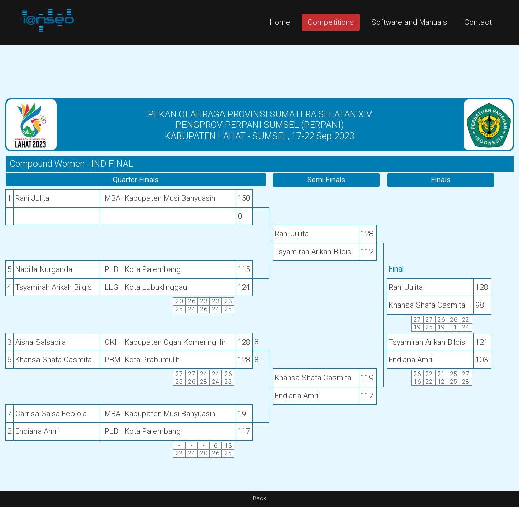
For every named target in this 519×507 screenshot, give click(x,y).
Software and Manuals (409, 22)
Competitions (331, 22)
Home (280, 22)
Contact (478, 22)
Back (259, 498)
